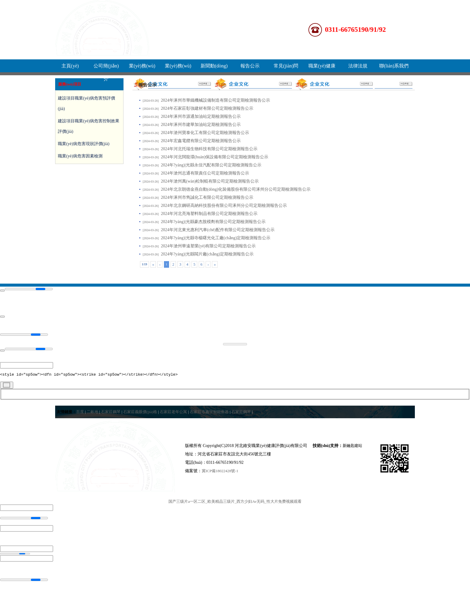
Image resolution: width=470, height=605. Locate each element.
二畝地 (92, 412)
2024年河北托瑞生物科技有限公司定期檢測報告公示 (209, 149)
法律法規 (357, 65)
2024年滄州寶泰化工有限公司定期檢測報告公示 (205, 132)
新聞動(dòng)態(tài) (214, 67)
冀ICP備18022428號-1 (220, 471)
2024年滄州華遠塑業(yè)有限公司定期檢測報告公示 (208, 246)
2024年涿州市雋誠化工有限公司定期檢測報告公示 (207, 197)
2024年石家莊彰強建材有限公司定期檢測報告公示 (207, 108)
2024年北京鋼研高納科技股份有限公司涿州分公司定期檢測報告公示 (224, 205)
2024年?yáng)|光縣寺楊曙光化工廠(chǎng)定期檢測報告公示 (215, 238)
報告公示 (250, 65)
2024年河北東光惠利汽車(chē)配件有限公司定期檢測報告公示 (218, 230)
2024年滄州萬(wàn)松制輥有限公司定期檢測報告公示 (210, 181)
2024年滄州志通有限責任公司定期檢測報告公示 (205, 173)
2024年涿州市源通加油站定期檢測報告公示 (201, 116)
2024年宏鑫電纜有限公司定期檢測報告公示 (201, 141)
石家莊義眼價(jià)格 (140, 412)
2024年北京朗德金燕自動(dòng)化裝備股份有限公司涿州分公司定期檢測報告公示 (236, 189)
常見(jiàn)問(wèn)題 (286, 67)
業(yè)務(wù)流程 (178, 67)
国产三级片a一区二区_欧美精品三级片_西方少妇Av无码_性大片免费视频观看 (234, 502)
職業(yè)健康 (321, 65)
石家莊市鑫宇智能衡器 (209, 412)
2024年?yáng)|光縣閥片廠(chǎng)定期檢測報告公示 (207, 254)
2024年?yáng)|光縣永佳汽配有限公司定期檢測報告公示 (211, 165)
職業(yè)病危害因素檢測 (80, 156)
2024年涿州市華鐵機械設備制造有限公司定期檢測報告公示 (215, 100)
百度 (80, 412)
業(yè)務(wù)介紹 (142, 67)
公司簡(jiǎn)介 (106, 67)
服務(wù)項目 (69, 84)
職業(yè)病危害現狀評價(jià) (83, 144)
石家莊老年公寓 (173, 412)
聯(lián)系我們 (394, 65)
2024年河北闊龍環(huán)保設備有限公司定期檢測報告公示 (215, 157)
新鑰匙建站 (352, 446)
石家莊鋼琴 (110, 412)
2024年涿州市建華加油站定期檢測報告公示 (201, 124)
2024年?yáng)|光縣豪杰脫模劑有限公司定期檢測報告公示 (213, 221)
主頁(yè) (70, 65)
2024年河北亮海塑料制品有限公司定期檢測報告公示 (209, 213)
